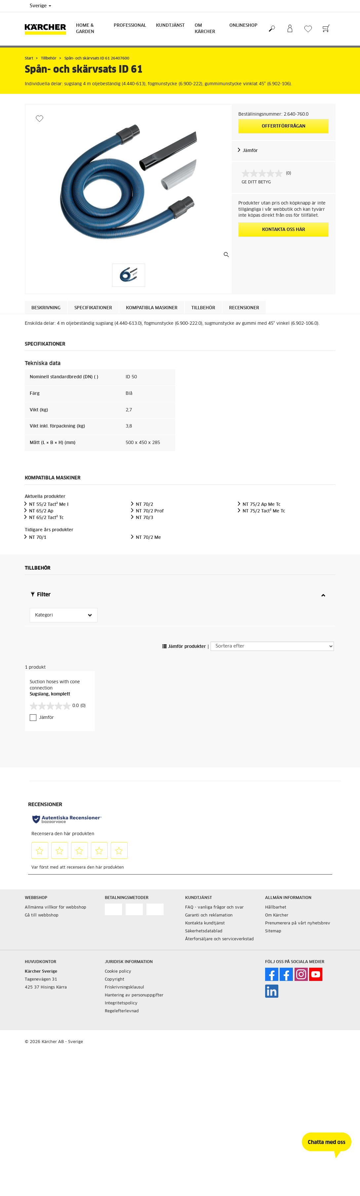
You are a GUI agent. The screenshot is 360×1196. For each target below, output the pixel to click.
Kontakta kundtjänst (205, 923)
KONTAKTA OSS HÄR (283, 230)
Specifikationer (93, 308)
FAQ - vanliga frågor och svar (214, 908)
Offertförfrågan (283, 126)
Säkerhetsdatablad (203, 931)
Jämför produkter (184, 647)
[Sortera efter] (272, 646)
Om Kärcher (205, 28)
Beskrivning (45, 308)
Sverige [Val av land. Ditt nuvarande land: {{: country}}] (40, 6)
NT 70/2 (144, 505)
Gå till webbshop (42, 915)
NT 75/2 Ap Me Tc (261, 505)
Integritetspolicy (121, 1003)
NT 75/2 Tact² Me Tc (264, 511)
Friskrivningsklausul (124, 988)
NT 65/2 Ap (41, 511)
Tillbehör (203, 308)
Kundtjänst (170, 25)
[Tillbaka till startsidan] (48, 29)
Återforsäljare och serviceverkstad (219, 939)
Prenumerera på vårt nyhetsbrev (297, 923)
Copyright (114, 980)
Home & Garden (85, 28)
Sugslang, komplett (50, 694)
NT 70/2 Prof (150, 511)
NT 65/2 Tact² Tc (46, 518)
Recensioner (244, 308)
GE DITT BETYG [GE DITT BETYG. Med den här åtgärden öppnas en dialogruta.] (256, 182)
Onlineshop (243, 25)
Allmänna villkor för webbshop (55, 908)
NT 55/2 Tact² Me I (48, 505)
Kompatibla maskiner (152, 308)
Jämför (250, 151)
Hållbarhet (275, 908)
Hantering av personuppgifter (134, 995)
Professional (130, 25)
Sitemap (273, 931)
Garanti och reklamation (208, 915)
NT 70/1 (37, 538)
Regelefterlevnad (122, 1011)
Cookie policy (118, 972)
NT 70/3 (144, 518)
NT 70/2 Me (148, 538)
